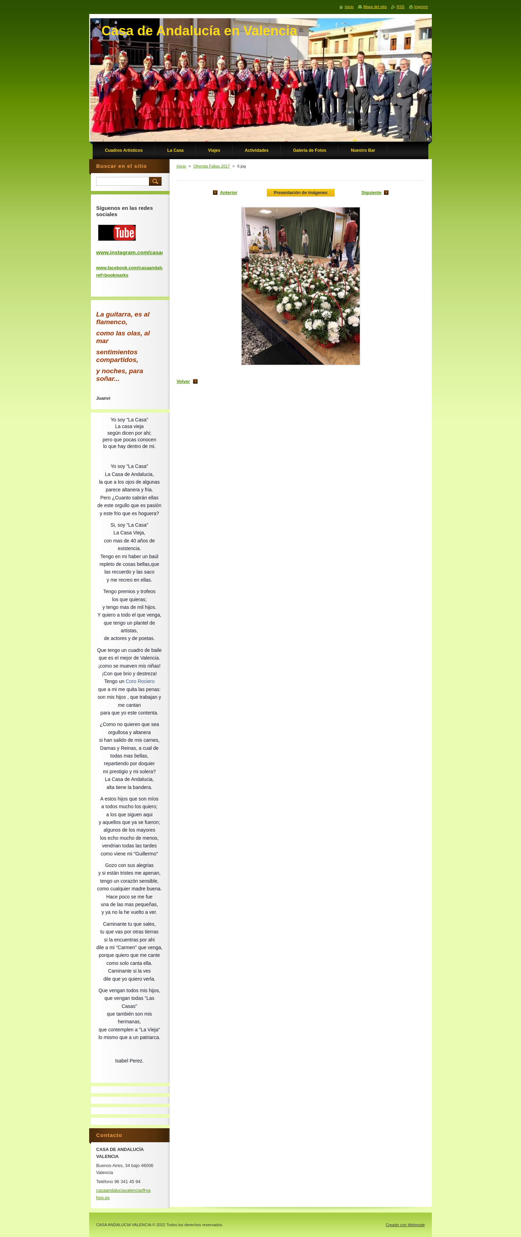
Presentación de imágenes (300, 192)
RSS (400, 7)
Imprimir (421, 7)
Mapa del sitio (375, 7)
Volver (183, 381)
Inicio (181, 166)
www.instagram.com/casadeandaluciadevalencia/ (159, 252)
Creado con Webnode (405, 1225)
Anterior (228, 192)
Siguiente (371, 192)
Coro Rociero (140, 681)
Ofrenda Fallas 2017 (211, 166)
